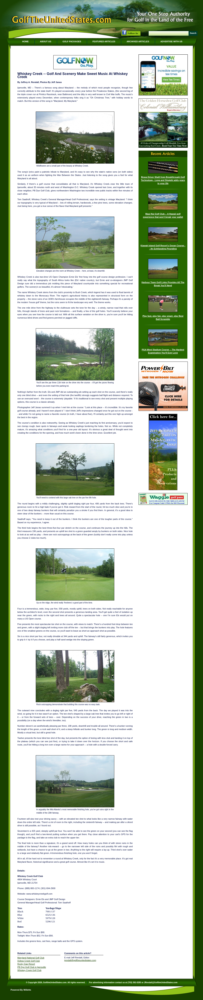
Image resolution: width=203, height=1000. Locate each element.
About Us (45, 41)
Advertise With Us (171, 41)
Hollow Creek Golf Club (28, 961)
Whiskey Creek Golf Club (29, 970)
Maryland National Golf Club (30, 958)
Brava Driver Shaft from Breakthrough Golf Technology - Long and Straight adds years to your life (163, 180)
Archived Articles (138, 41)
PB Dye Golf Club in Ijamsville (31, 967)
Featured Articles (103, 41)
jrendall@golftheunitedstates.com (80, 960)
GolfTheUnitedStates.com (61, 20)
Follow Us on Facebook (131, 33)
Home (25, 41)
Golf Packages (72, 41)
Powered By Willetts (21, 990)
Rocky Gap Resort (26, 964)
